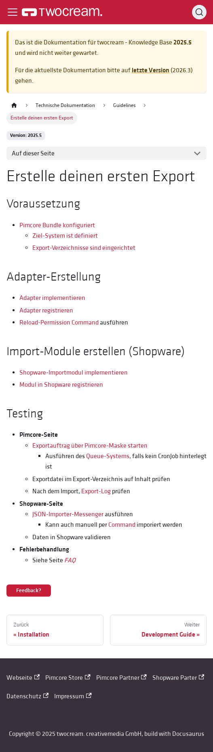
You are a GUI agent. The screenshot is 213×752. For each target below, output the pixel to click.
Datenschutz (27, 696)
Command (121, 525)
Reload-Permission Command (59, 322)
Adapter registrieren (46, 310)
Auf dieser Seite (33, 153)
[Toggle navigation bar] (12, 12)
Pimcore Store (67, 678)
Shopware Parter (178, 678)
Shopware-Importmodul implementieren (73, 373)
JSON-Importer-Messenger (67, 514)
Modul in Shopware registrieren (61, 385)
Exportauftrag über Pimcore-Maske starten (90, 446)
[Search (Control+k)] (199, 12)
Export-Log (96, 491)
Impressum (72, 696)
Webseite (23, 678)
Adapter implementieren (52, 298)
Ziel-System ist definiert (65, 236)
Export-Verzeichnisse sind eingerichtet (83, 248)
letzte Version (150, 70)
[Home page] (14, 105)
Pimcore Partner (121, 678)
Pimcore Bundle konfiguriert (57, 225)
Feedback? (28, 590)
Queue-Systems (107, 456)
